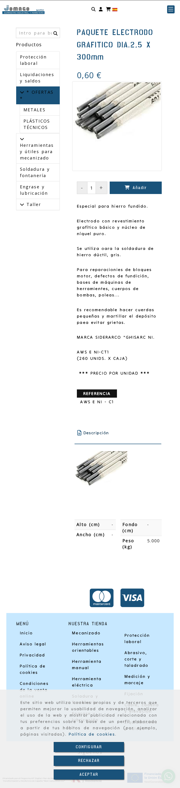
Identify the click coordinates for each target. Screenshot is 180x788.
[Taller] (22, 204)
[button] (100, 9)
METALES (34, 110)
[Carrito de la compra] (108, 9)
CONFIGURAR (89, 747)
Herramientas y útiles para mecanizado (37, 151)
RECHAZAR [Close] (89, 760)
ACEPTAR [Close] (88, 774)
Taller (32, 204)
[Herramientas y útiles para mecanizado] (22, 139)
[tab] (118, 432)
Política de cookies (92, 734)
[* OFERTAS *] (22, 92)
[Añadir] (136, 188)
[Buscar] (93, 9)
